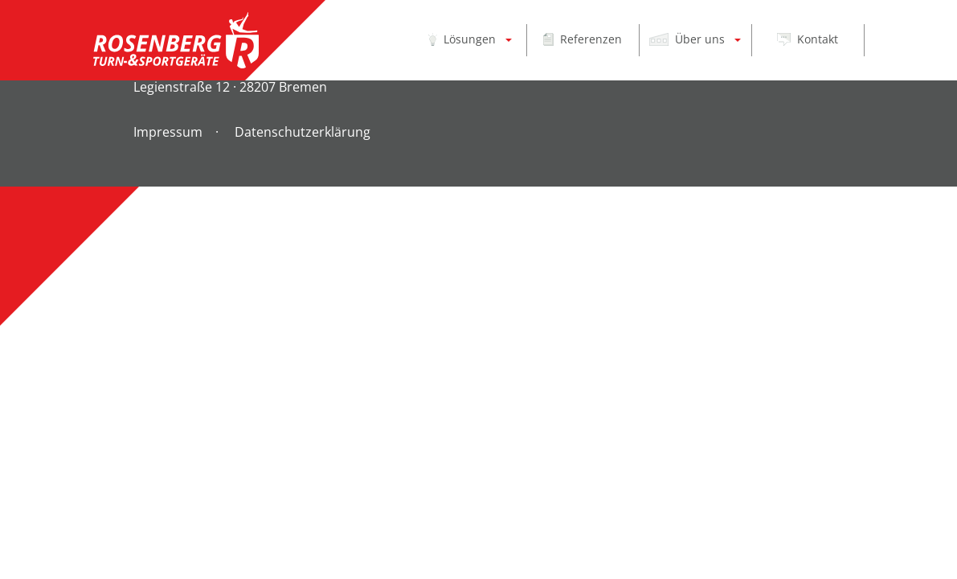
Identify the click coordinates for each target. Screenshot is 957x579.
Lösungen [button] (462, 39)
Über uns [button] (689, 39)
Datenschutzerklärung (302, 132)
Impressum (167, 132)
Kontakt (808, 39)
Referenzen (582, 39)
